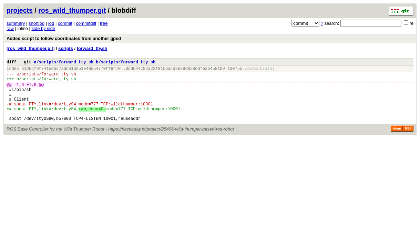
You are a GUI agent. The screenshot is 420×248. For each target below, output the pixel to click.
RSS (408, 141)
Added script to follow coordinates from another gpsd (64, 38)
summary (16, 23)
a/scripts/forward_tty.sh (63, 63)
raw (10, 28)
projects (20, 10)
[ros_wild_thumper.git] (30, 48)
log (51, 23)
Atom (397, 141)
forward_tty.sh (92, 48)
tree (103, 23)
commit (65, 23)
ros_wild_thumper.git (72, 10)
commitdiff (86, 23)
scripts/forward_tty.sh (48, 77)
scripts (65, 48)
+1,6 (32, 90)
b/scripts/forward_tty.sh (125, 63)
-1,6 (19, 90)
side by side (43, 28)
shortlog (36, 23)
